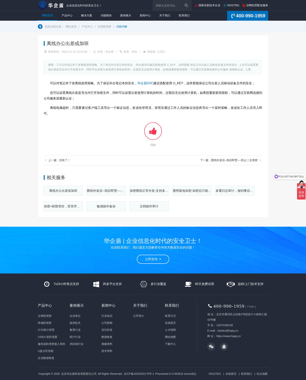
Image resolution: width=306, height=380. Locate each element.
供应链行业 (76, 343)
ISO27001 (231, 5)
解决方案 (86, 15)
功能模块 (106, 15)
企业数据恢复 (46, 358)
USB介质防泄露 (47, 336)
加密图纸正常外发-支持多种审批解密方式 (158, 190)
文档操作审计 (149, 206)
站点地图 (262, 373)
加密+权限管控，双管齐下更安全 (66, 206)
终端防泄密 (45, 322)
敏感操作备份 (106, 206)
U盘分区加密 (45, 350)
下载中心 (170, 343)
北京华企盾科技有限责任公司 (79, 373)
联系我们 (184, 15)
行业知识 (106, 315)
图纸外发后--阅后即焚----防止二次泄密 (113, 190)
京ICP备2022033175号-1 (139, 373)
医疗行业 (75, 336)
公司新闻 (106, 322)
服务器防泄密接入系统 (51, 343)
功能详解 (121, 26)
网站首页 (47, 15)
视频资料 (106, 343)
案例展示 (125, 15)
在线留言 (170, 322)
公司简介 (138, 315)
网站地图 (170, 336)
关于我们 (164, 15)
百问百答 (106, 329)
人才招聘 (170, 329)
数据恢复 (106, 336)
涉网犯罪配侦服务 (255, 5)
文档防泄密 (104, 26)
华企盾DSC (145, 83)
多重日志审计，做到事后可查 (236, 190)
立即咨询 (153, 259)
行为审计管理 (46, 329)
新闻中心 (145, 15)
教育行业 (75, 329)
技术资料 (106, 350)
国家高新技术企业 (207, 5)
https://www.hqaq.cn (228, 336)
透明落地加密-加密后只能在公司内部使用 (201, 190)
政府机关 (75, 322)
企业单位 (75, 315)
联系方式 (170, 315)
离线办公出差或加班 (63, 190)
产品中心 (67, 15)
